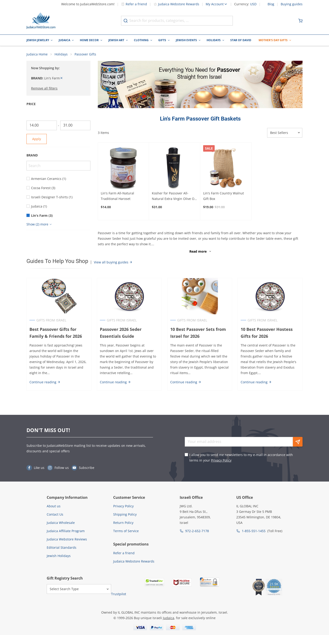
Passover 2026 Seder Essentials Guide (120, 332)
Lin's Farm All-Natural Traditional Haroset (117, 196)
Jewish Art (116, 40)
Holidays (214, 40)
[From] (41, 125)
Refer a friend (134, 4)
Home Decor (89, 40)
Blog (271, 4)
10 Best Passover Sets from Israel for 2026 (198, 332)
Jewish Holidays (59, 556)
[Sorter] (284, 133)
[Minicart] (300, 21)
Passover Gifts (85, 54)
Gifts (162, 40)
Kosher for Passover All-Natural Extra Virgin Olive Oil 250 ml (174, 196)
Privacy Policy (221, 460)
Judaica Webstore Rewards (176, 4)
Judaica (64, 40)
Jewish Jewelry (37, 40)
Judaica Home (37, 54)
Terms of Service (126, 531)
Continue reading (45, 382)
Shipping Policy (125, 514)
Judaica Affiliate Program (66, 531)
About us (54, 506)
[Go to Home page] (40, 20)
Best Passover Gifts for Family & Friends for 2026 (55, 332)
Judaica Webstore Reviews (67, 539)
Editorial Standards (61, 547)
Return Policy (123, 522)
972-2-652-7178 (197, 531)
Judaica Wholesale (61, 522)
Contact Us (55, 514)
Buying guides (292, 4)
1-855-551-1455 (254, 531)
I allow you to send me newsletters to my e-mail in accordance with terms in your (241, 457)
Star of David (240, 40)
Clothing (141, 40)
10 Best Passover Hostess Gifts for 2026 (267, 332)
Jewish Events (186, 40)
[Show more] (39, 224)
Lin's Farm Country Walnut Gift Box (223, 196)
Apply (36, 139)
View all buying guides (113, 262)
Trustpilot (118, 594)
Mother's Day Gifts (273, 40)
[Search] (58, 165)
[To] (75, 125)
